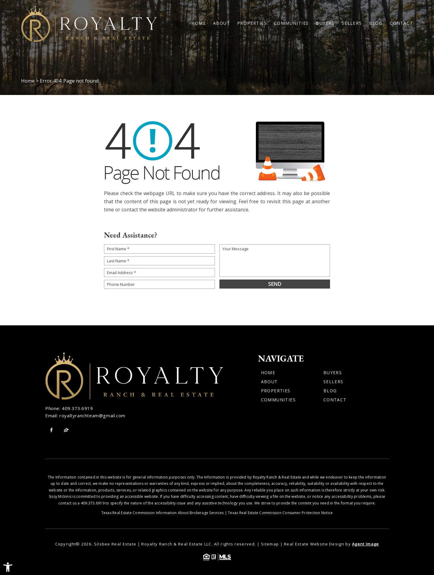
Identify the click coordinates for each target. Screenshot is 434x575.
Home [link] (198, 23)
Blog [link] (376, 23)
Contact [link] (401, 23)
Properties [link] (252, 23)
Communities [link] (291, 23)
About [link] (221, 23)
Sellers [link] (352, 23)
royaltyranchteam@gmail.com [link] (92, 415)
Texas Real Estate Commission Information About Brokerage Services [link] (162, 512)
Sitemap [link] (270, 544)
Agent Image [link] (365, 544)
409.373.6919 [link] (77, 408)
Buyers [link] (325, 23)
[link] (8, 567)
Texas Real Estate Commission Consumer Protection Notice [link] (280, 512)
